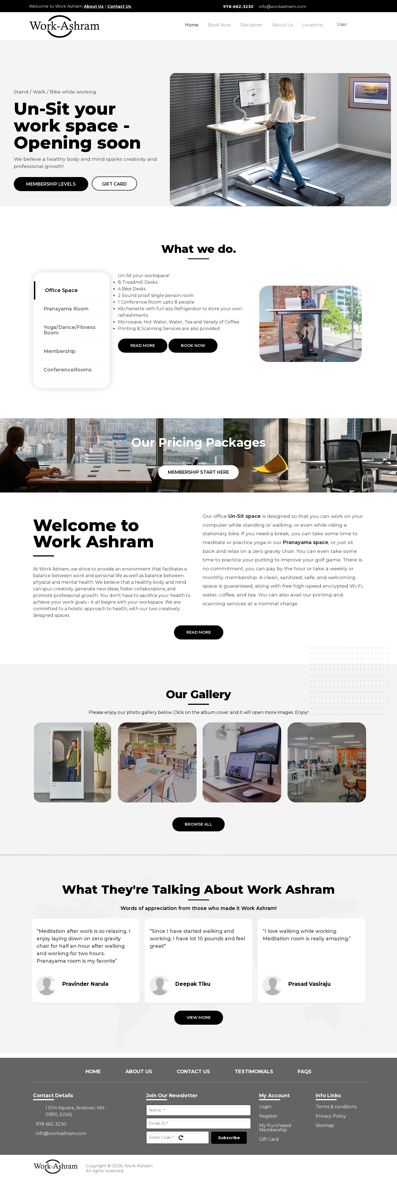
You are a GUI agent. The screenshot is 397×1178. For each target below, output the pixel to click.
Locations (312, 25)
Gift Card (269, 1139)
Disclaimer (251, 25)
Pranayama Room (66, 309)
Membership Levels (51, 184)
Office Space (61, 290)
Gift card (114, 184)
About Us (94, 6)
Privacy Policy (331, 1116)
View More (199, 1017)
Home (191, 25)
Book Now (219, 25)
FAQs (305, 1071)
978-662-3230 (238, 6)
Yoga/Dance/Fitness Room (70, 330)
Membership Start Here (198, 472)
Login (265, 1107)
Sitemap (325, 1125)
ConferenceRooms (68, 370)
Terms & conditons (336, 1107)
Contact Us (119, 6)
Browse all (198, 824)
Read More (142, 345)
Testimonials (255, 1071)
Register (268, 1116)
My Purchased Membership (275, 1127)
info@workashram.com (282, 6)
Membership (60, 351)
